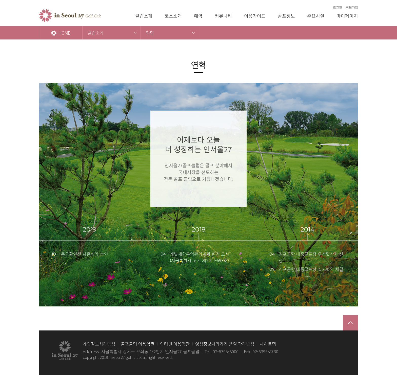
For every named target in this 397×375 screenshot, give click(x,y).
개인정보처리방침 (99, 344)
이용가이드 (255, 15)
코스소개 (173, 15)
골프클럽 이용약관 (137, 344)
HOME (60, 33)
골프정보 (286, 15)
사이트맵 (268, 344)
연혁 (150, 33)
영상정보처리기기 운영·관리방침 (224, 344)
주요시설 (315, 15)
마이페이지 (347, 15)
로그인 (337, 7)
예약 (198, 15)
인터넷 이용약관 (175, 344)
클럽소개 (143, 15)
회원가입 (352, 7)
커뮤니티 (223, 15)
